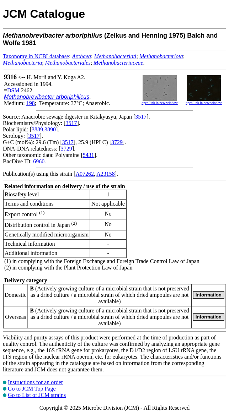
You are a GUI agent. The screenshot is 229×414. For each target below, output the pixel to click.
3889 (37, 129)
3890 (50, 129)
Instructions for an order (35, 382)
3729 (117, 142)
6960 (38, 161)
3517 (141, 117)
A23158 (105, 174)
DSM (13, 90)
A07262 (84, 174)
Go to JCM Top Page (32, 389)
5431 (88, 155)
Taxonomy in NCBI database (36, 56)
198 (30, 103)
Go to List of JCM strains (37, 395)
